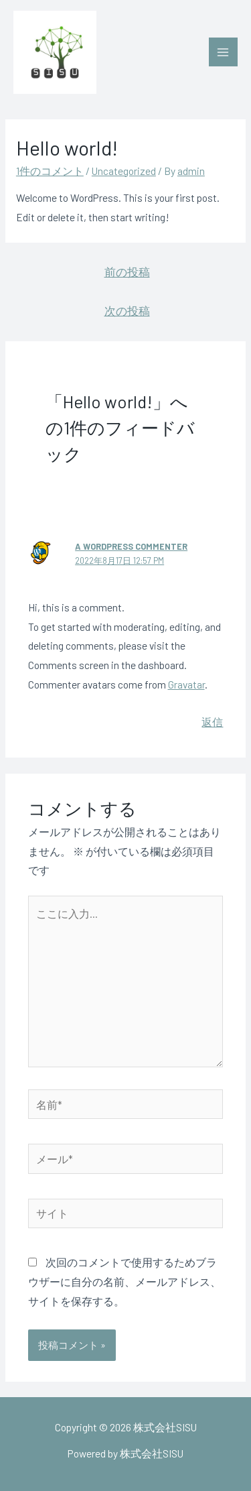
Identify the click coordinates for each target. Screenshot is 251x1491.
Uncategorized (124, 170)
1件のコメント (50, 170)
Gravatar (186, 684)
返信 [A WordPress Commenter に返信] (212, 721)
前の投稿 (127, 271)
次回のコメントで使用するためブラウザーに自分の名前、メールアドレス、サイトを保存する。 (124, 1281)
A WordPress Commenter (131, 546)
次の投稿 (127, 310)
